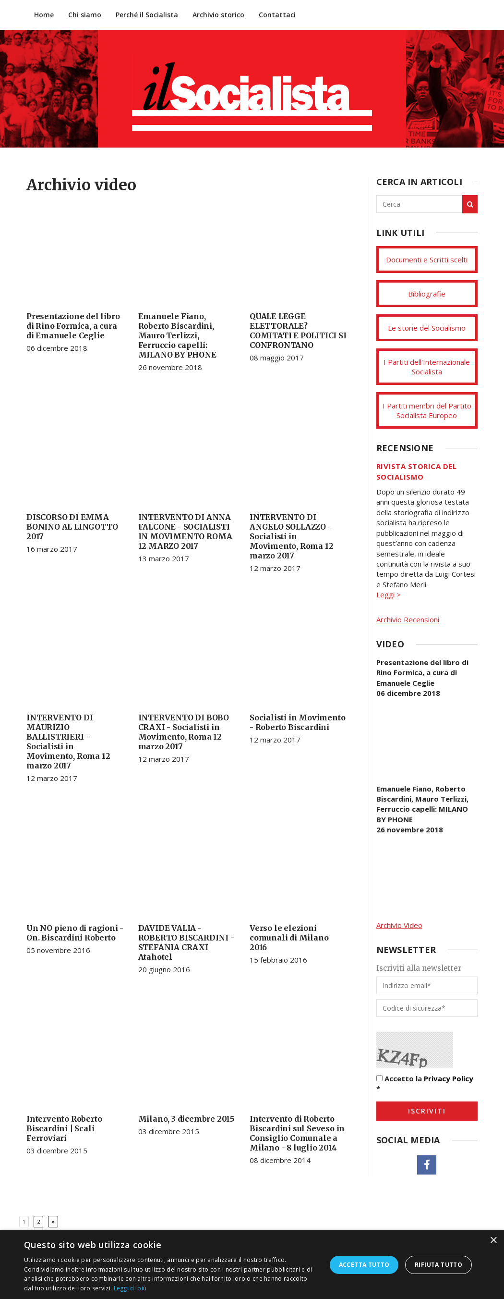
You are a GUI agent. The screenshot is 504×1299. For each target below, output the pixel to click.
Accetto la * (424, 1083)
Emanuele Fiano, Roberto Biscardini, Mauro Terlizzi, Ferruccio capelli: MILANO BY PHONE (177, 335)
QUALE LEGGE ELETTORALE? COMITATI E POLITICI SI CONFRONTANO (298, 330)
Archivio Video (399, 925)
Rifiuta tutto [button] (438, 1265)
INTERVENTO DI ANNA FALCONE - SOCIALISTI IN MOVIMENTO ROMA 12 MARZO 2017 (185, 531)
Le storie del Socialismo (427, 328)
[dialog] (252, 1264)
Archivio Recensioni (407, 619)
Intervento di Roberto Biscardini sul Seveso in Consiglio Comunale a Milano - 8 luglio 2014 (297, 1133)
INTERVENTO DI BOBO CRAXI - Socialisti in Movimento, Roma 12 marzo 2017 (183, 732)
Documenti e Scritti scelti (427, 259)
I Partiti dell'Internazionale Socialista (427, 366)
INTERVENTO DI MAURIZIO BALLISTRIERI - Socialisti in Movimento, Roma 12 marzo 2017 (68, 741)
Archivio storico (218, 14)
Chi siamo (84, 14)
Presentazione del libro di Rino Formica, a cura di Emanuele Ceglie (73, 325)
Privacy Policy (448, 1078)
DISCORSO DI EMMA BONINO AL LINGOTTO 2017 (72, 526)
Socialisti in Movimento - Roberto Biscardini (297, 722)
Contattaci (277, 14)
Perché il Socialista (147, 14)
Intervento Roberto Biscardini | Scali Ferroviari (64, 1128)
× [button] (493, 1240)
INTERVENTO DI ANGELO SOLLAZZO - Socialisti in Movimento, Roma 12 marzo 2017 (291, 536)
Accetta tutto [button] (364, 1265)
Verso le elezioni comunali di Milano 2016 (289, 937)
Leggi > (388, 594)
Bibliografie (426, 293)
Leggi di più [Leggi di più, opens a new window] (130, 1288)
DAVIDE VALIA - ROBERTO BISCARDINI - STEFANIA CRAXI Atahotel (186, 942)
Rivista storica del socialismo (416, 471)
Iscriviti (427, 1110)
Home (44, 14)
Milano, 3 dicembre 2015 (186, 1119)
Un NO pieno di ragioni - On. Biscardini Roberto (74, 932)
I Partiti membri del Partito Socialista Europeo (427, 410)
